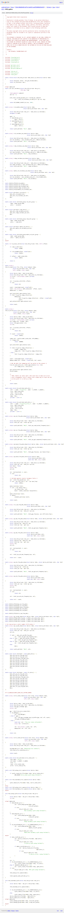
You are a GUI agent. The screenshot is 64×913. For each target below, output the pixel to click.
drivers (49, 7)
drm (57, 7)
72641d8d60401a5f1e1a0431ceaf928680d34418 (29, 7)
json (61, 910)
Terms (17, 910)
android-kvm (5, 7)
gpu (54, 7)
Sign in (61, 2)
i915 (2, 9)
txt (58, 910)
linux (12, 7)
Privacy (13, 910)
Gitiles (8, 910)
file (31, 12)
